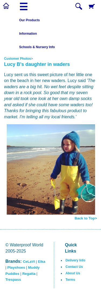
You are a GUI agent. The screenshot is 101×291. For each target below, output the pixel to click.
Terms (70, 280)
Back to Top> (86, 218)
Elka (41, 262)
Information (28, 34)
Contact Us (74, 267)
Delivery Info (75, 260)
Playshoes (16, 267)
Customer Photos (17, 59)
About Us (72, 273)
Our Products (29, 20)
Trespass (13, 280)
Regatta (29, 274)
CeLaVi (29, 262)
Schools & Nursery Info (37, 47)
